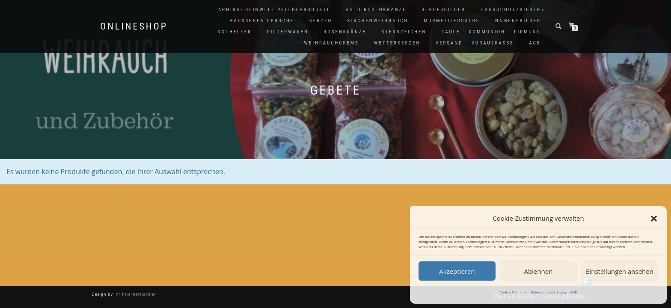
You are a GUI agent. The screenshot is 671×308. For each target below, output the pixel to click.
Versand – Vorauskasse (475, 43)
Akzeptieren (457, 271)
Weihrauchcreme (331, 43)
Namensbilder (518, 21)
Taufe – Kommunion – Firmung (491, 32)
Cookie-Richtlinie (513, 292)
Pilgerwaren (288, 32)
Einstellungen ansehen (619, 271)
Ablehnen (538, 271)
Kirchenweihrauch (378, 21)
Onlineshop (134, 26)
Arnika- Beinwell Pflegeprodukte (274, 9)
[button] (654, 218)
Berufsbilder (443, 9)
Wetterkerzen (397, 43)
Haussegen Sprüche (261, 21)
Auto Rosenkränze (376, 9)
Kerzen (320, 21)
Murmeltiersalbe (452, 21)
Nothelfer (234, 32)
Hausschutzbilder (511, 9)
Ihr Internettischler (135, 294)
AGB (573, 292)
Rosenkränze (345, 32)
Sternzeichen (404, 32)
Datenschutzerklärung (548, 292)
